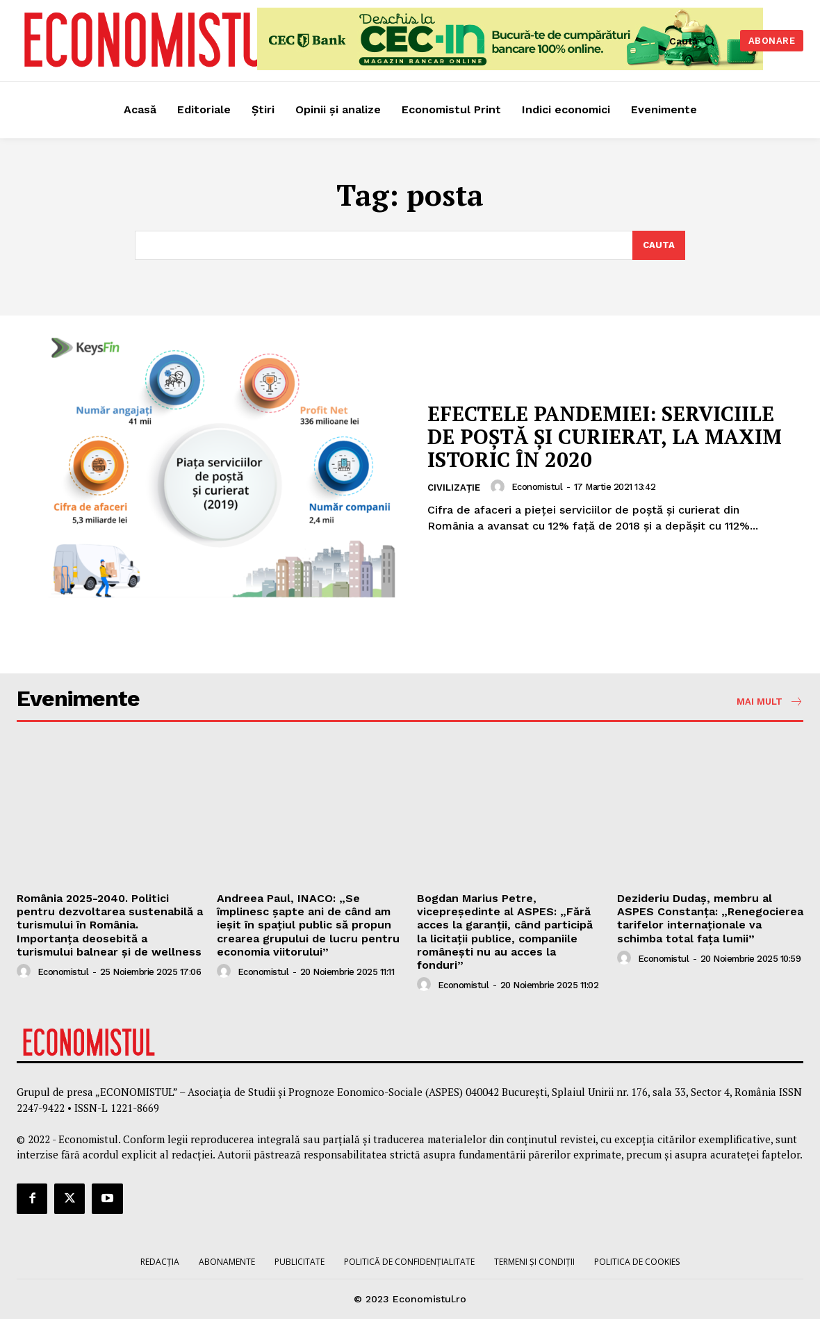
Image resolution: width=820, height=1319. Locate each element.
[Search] (658, 245)
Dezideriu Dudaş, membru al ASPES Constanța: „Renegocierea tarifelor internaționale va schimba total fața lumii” (710, 918)
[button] (695, 41)
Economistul (537, 487)
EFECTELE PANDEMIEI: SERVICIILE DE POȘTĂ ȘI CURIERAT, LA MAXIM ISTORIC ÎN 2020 (603, 436)
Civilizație (453, 487)
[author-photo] (500, 486)
